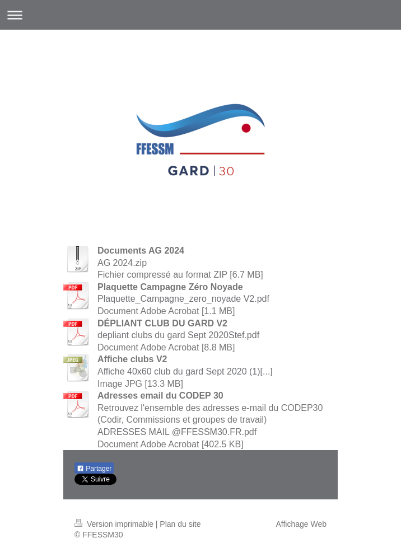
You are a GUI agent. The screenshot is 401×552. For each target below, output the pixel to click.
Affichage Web (301, 524)
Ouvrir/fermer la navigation (200, 15)
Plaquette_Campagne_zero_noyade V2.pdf (183, 298)
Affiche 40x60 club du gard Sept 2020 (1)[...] (185, 371)
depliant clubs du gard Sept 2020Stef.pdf (178, 335)
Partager (94, 469)
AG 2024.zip (122, 263)
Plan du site (180, 524)
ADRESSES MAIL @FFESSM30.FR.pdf (177, 432)
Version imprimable (115, 524)
